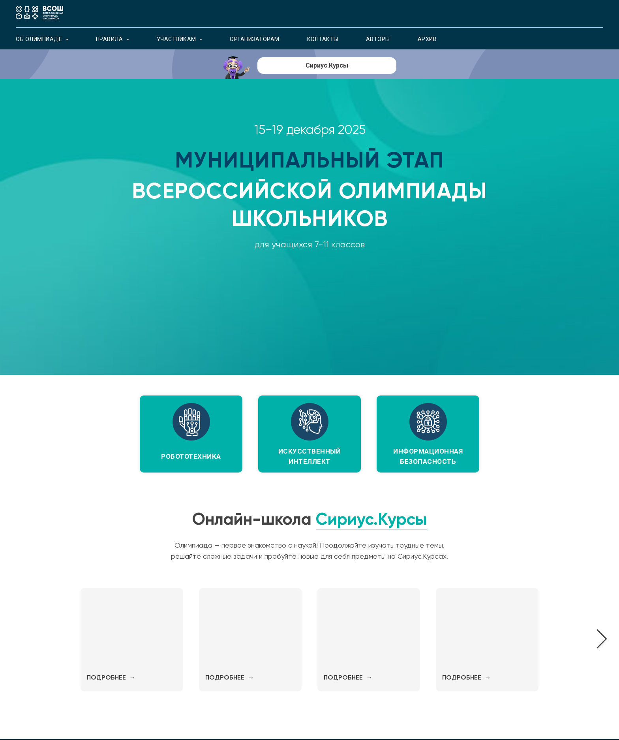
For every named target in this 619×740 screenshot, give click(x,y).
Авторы (378, 39)
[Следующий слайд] (601, 639)
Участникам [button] (177, 39)
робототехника (191, 456)
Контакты (322, 39)
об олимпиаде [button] (40, 39)
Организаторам (254, 39)
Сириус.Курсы (371, 519)
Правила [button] (110, 39)
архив (427, 39)
